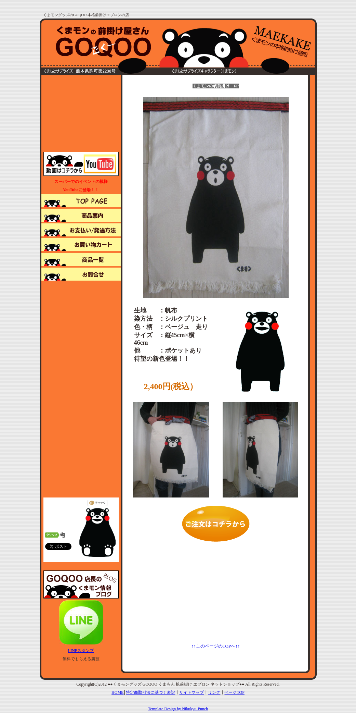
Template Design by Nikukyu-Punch (178, 708)
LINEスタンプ (81, 650)
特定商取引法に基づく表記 (150, 692)
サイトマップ (191, 692)
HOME (117, 692)
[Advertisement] (81, 112)
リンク (214, 692)
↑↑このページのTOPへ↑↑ (216, 646)
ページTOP (234, 692)
